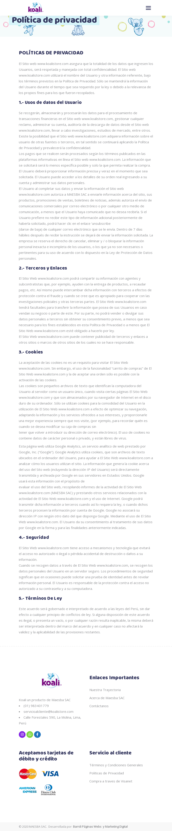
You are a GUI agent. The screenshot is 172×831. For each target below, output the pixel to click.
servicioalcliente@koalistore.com (48, 711)
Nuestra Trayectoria (105, 690)
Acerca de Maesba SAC (107, 698)
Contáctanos (99, 706)
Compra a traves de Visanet (110, 781)
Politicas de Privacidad (106, 773)
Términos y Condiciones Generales (116, 765)
